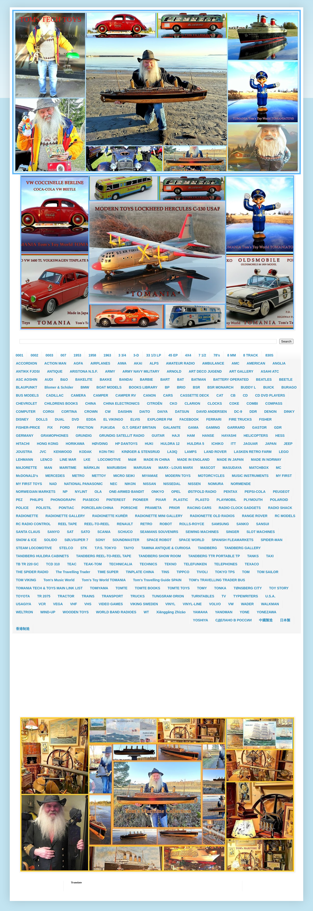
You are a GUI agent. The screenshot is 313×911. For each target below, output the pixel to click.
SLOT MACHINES (260, 532)
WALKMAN (270, 604)
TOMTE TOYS (179, 588)
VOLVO (215, 604)
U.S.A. (270, 596)
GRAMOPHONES (54, 436)
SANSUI (262, 524)
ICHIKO (218, 444)
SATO (85, 532)
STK (83, 548)
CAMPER (100, 395)
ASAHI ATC (270, 371)
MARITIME (67, 468)
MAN (48, 468)
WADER (247, 604)
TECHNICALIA (120, 564)
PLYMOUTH (253, 500)
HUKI (149, 444)
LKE (87, 459)
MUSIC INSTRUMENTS (250, 476)
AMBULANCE (213, 363)
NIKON (130, 484)
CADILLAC (55, 395)
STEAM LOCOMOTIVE (34, 548)
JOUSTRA (24, 452)
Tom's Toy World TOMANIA (104, 580)
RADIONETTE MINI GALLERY (159, 516)
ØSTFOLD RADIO (202, 492)
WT (146, 612)
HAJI (176, 436)
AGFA (78, 363)
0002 (34, 355)
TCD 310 (53, 564)
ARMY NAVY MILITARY (141, 371)
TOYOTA (23, 596)
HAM (191, 436)
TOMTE (121, 588)
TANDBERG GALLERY (242, 548)
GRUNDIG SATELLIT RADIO (121, 436)
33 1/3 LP (153, 355)
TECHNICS (148, 564)
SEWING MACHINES (202, 532)
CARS (168, 395)
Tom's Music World (59, 580)
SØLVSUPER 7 (76, 540)
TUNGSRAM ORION (168, 596)
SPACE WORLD (191, 540)
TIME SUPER (108, 572)
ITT (233, 444)
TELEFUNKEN (195, 564)
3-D (136, 355)
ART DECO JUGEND (205, 371)
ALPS (153, 363)
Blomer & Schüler (59, 387)
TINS (165, 572)
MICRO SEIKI (123, 476)
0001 (19, 355)
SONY (100, 540)
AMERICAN (256, 363)
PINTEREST (116, 500)
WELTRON (24, 612)
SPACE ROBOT (159, 540)
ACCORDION (26, 363)
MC (278, 468)
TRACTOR (66, 596)
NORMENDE (241, 484)
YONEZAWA (266, 612)
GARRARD (236, 427)
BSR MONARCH (220, 387)
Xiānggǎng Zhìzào (171, 612)
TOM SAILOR (268, 572)
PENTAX (230, 492)
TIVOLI (202, 572)
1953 (77, 355)
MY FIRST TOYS (29, 484)
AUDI (49, 379)
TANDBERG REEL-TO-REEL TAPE (103, 556)
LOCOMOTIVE (109, 459)
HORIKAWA (75, 444)
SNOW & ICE (26, 540)
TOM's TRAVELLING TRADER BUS (217, 580)
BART (165, 379)
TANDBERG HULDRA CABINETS (42, 556)
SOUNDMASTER (125, 540)
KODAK (85, 452)
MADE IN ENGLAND (193, 459)
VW (231, 604)
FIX (50, 427)
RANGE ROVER (254, 516)
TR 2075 (43, 596)
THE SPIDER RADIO (32, 572)
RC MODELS (285, 516)
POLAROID (279, 500)
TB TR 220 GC (27, 564)
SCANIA (104, 532)
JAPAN (270, 444)
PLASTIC (180, 500)
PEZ (19, 500)
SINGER (232, 532)
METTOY (99, 476)
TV (224, 596)
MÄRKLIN (92, 468)
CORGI (48, 412)
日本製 (285, 620)
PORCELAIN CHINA (97, 508)
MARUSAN (142, 468)
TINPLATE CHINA (140, 572)
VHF (73, 604)
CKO (173, 403)
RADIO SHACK (280, 508)
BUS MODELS (27, 395)
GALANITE (172, 427)
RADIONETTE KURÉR (110, 516)
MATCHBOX (258, 468)
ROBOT (166, 524)
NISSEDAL (172, 484)
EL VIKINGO (113, 419)
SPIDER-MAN (271, 540)
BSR (196, 387)
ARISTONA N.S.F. (84, 371)
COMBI (252, 403)
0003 (49, 355)
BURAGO (289, 387)
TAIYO (129, 548)
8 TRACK (250, 355)
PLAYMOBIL (226, 500)
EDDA (91, 419)
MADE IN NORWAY (266, 459)
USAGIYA (23, 604)
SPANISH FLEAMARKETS (232, 540)
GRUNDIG (84, 436)
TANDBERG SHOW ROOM (160, 556)
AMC (235, 363)
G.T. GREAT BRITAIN (139, 427)
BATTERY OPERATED (231, 379)
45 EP (173, 355)
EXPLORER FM (159, 419)
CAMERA (78, 395)
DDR (253, 412)
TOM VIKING (26, 580)
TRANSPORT (112, 596)
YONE (244, 612)
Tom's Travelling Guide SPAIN (157, 580)
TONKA (220, 588)
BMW (85, 387)
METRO (78, 476)
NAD (53, 484)
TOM (246, 572)
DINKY (289, 412)
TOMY (202, 588)
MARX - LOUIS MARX (175, 468)
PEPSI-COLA (255, 492)
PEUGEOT (281, 492)
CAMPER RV (125, 395)
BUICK (268, 387)
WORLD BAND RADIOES (116, 612)
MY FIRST (284, 476)
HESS (280, 436)
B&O (64, 379)
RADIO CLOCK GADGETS (240, 508)
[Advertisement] (156, 675)
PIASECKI (91, 500)
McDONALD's (27, 476)
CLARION (192, 403)
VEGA (58, 604)
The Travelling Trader (73, 572)
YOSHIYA (200, 620)
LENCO (46, 459)
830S (269, 355)
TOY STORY (279, 588)
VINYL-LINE (192, 604)
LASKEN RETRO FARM (253, 452)
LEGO (284, 452)
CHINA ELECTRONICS (121, 403)
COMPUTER (25, 412)
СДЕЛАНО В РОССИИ (233, 620)
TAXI (270, 556)
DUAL (60, 419)
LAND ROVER (215, 452)
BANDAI (126, 379)
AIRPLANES (100, 363)
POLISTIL (43, 508)
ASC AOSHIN (26, 379)
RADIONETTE (27, 516)
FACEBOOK (189, 419)
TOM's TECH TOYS (50, 19)
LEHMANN (24, 459)
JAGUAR (250, 444)
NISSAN (149, 484)
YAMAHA (200, 612)
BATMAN (198, 379)
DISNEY (22, 419)
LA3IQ (172, 452)
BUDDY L (248, 387)
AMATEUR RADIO (180, 363)
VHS (87, 604)
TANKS (253, 556)
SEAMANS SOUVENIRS (159, 532)
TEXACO (252, 564)
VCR (42, 604)
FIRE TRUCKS (240, 419)
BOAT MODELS (109, 387)
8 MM (231, 355)
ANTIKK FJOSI (28, 371)
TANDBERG (207, 548)
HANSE (208, 436)
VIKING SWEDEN (144, 604)
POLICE (22, 508)
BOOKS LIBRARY (143, 387)
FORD (65, 427)
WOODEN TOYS (76, 612)
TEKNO (171, 564)
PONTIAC (66, 508)
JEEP (288, 444)
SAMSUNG (220, 524)
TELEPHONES (225, 564)
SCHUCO (125, 532)
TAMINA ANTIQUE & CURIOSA (166, 548)
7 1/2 (202, 355)
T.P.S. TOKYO (105, 548)
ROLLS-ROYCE (191, 524)
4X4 (188, 355)
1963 (107, 355)
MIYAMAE (150, 476)
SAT (70, 532)
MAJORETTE (26, 468)
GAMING (213, 427)
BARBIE (146, 379)
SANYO (53, 532)
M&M (132, 459)
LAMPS (191, 452)
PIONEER (140, 500)
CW (108, 412)
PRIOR (174, 508)
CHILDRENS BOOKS (61, 403)
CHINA (90, 403)
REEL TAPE (67, 524)
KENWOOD (63, 452)
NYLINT (81, 492)
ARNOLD (174, 371)
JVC (43, 452)
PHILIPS (36, 500)
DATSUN (182, 412)
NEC (113, 484)
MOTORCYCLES (211, 476)
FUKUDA (108, 427)
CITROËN (154, 403)
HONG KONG (47, 444)
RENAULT (125, 524)
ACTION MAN (55, 363)
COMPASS (273, 403)
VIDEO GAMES (111, 604)
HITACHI (23, 444)
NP (65, 492)
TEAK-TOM (93, 564)
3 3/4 (122, 355)
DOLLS (41, 419)
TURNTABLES (202, 596)
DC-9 (238, 412)
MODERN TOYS (177, 476)
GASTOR (259, 427)
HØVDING (100, 444)
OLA (98, 492)
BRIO (181, 387)
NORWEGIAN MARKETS (36, 492)
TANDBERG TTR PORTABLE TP (214, 556)
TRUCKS (137, 596)
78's (216, 355)
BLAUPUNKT (26, 387)
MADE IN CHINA (157, 459)
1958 (92, 355)
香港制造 (23, 629)
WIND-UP (47, 612)
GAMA (193, 427)
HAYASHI (229, 436)
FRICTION (85, 427)
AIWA (122, 363)
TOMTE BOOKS (147, 588)
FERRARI (213, 419)
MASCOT (207, 468)
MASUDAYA (232, 468)
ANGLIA (279, 363)
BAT (180, 379)
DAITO (144, 412)
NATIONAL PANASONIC (83, 484)
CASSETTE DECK (194, 395)
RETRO (146, 524)
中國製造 (266, 620)
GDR (278, 427)
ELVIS (135, 419)
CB (233, 395)
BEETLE (285, 379)
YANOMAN (223, 612)
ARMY (110, 371)
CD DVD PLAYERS (270, 395)
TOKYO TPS (225, 572)
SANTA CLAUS (28, 532)
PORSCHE (129, 508)
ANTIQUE (54, 371)
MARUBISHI (116, 468)
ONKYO (157, 492)
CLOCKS (215, 403)
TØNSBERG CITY (248, 588)
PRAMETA (153, 508)
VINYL (170, 604)
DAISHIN (125, 412)
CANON (149, 395)
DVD (75, 419)
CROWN (91, 412)
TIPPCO (183, 572)
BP (167, 387)
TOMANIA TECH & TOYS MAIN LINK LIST (49, 588)
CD (245, 395)
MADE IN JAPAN (230, 459)
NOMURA (216, 484)
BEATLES (264, 379)
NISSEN (194, 484)
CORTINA (69, 412)
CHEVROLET (26, 403)
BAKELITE (83, 379)
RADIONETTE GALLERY (65, 516)
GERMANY (25, 436)
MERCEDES (55, 476)
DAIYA (162, 412)
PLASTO (202, 500)
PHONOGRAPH (63, 500)
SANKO (242, 524)
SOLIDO (50, 540)
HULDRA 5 (195, 444)
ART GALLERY (241, 371)
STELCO (66, 548)
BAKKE (106, 379)
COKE (234, 403)
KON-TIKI (106, 452)
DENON (270, 412)
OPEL (176, 492)
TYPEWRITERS (245, 596)
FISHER (265, 419)
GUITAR (158, 436)
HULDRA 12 (169, 444)
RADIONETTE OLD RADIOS (212, 516)
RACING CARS (199, 508)
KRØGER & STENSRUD (141, 452)
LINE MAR (68, 459)
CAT (219, 395)
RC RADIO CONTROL (33, 524)
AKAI (138, 363)
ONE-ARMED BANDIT (126, 492)
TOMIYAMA (99, 588)
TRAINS (88, 596)
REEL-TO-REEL (97, 524)
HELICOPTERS (256, 436)
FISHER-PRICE (28, 427)
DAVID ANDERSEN (211, 412)
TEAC (71, 564)
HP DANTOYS (126, 444)
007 (63, 355)
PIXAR (161, 500)
